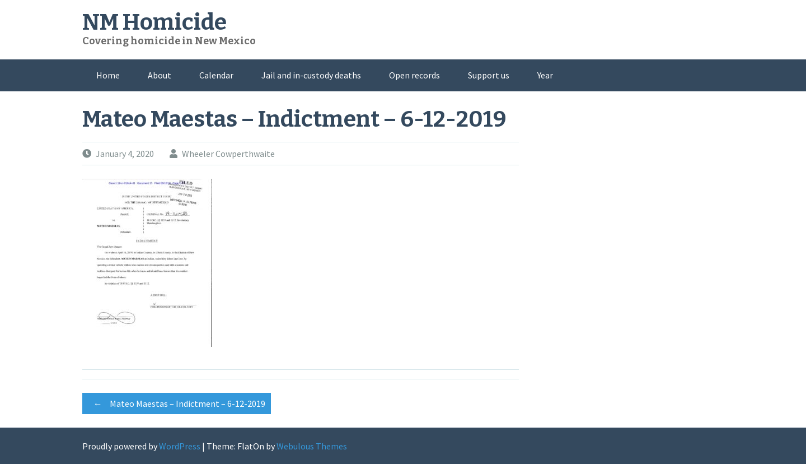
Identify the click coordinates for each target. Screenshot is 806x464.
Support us (488, 75)
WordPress (179, 446)
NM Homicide (154, 22)
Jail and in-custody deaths (311, 75)
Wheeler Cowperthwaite (228, 153)
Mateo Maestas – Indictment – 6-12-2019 (176, 403)
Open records (414, 75)
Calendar (216, 75)
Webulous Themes (312, 446)
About (159, 75)
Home (108, 75)
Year (545, 75)
